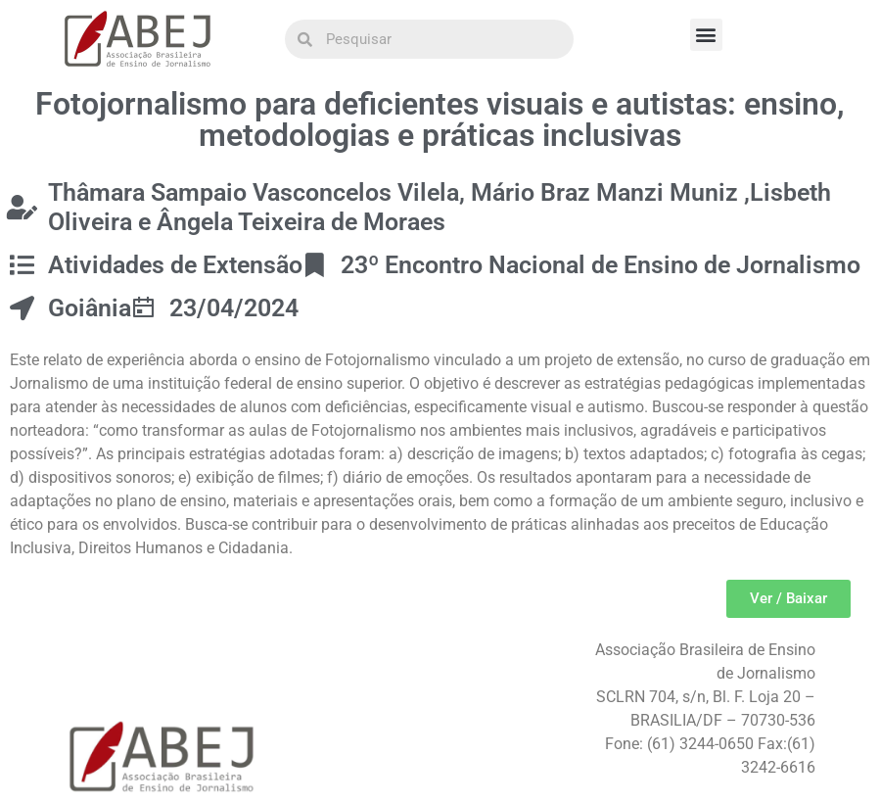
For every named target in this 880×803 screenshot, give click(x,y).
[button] (706, 35)
